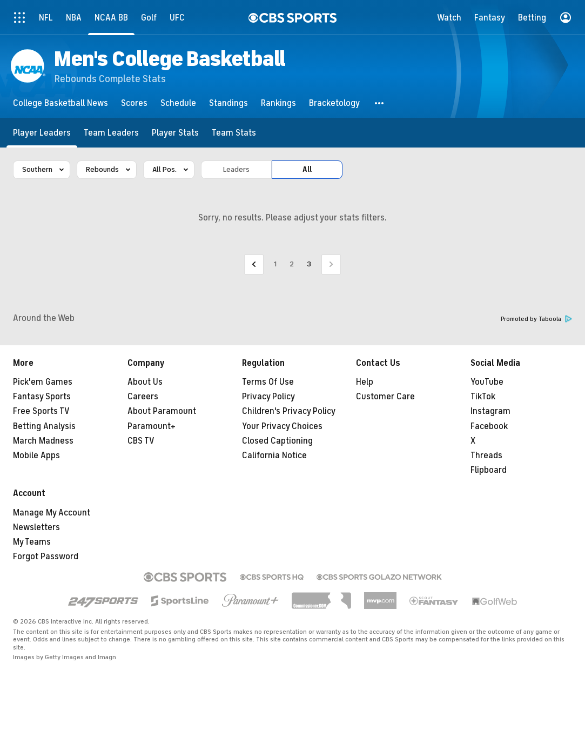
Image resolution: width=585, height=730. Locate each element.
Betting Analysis (44, 426)
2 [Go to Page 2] (292, 264)
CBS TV (140, 441)
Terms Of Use (268, 382)
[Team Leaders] (111, 133)
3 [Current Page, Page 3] (309, 264)
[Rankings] (278, 103)
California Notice (274, 455)
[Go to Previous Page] (254, 264)
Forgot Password (45, 556)
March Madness (43, 441)
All (307, 169)
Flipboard (488, 470)
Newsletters (36, 527)
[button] (379, 103)
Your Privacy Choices (282, 426)
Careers (142, 396)
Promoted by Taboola (536, 319)
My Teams (32, 542)
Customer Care (385, 396)
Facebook (489, 426)
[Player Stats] (175, 133)
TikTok (482, 396)
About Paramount (161, 411)
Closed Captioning (277, 441)
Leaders (236, 169)
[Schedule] (178, 103)
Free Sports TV (41, 411)
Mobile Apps (36, 455)
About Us (145, 382)
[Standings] (228, 103)
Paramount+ (151, 426)
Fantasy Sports (42, 396)
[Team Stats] (234, 133)
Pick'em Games (42, 382)
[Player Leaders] (41, 133)
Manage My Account (51, 512)
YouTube (486, 382)
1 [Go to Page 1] (275, 264)
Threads (486, 455)
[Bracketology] (334, 103)
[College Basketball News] (60, 103)
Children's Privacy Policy (288, 411)
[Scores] (134, 103)
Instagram (490, 411)
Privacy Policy (268, 396)
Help (364, 382)
